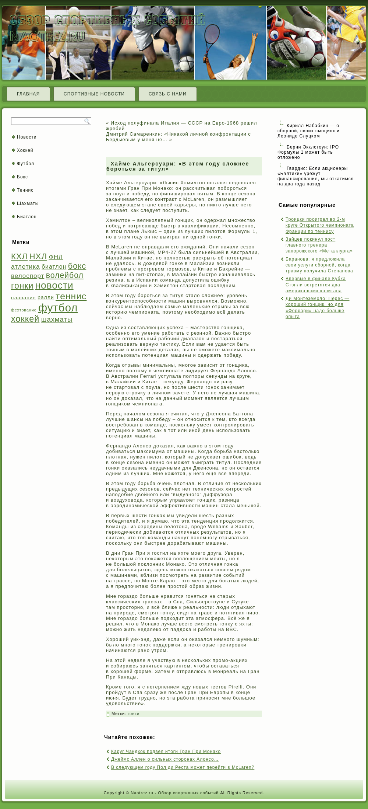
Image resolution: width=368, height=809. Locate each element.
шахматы (56, 319)
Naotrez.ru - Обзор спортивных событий (175, 793)
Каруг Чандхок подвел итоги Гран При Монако (166, 751)
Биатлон (27, 216)
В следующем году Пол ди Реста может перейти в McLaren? (182, 767)
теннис (71, 296)
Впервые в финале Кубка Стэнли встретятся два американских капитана (316, 284)
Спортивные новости (94, 94)
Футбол (25, 163)
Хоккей (25, 150)
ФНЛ (56, 257)
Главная (28, 94)
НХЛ (38, 256)
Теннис (25, 190)
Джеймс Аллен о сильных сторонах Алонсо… (165, 759)
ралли (46, 297)
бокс (77, 266)
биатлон (54, 267)
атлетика (25, 266)
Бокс (22, 176)
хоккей (25, 319)
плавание (23, 297)
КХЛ (19, 256)
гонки (22, 285)
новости (54, 285)
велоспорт (27, 275)
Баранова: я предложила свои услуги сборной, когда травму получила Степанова (319, 265)
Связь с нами (168, 94)
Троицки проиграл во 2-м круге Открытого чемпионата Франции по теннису (320, 225)
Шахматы (28, 203)
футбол (58, 307)
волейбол (65, 275)
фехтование (24, 310)
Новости (26, 137)
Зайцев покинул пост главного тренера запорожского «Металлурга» (319, 245)
